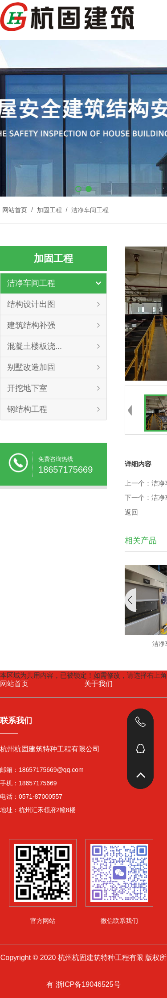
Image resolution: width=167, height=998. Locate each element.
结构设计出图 (31, 304)
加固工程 (49, 210)
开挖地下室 (27, 388)
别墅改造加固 (31, 367)
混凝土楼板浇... (34, 346)
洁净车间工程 (89, 210)
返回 (131, 512)
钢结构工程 (27, 409)
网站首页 (14, 210)
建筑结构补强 (31, 325)
